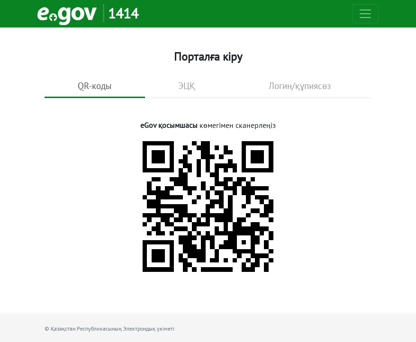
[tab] (95, 86)
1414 (123, 13)
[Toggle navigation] (365, 13)
